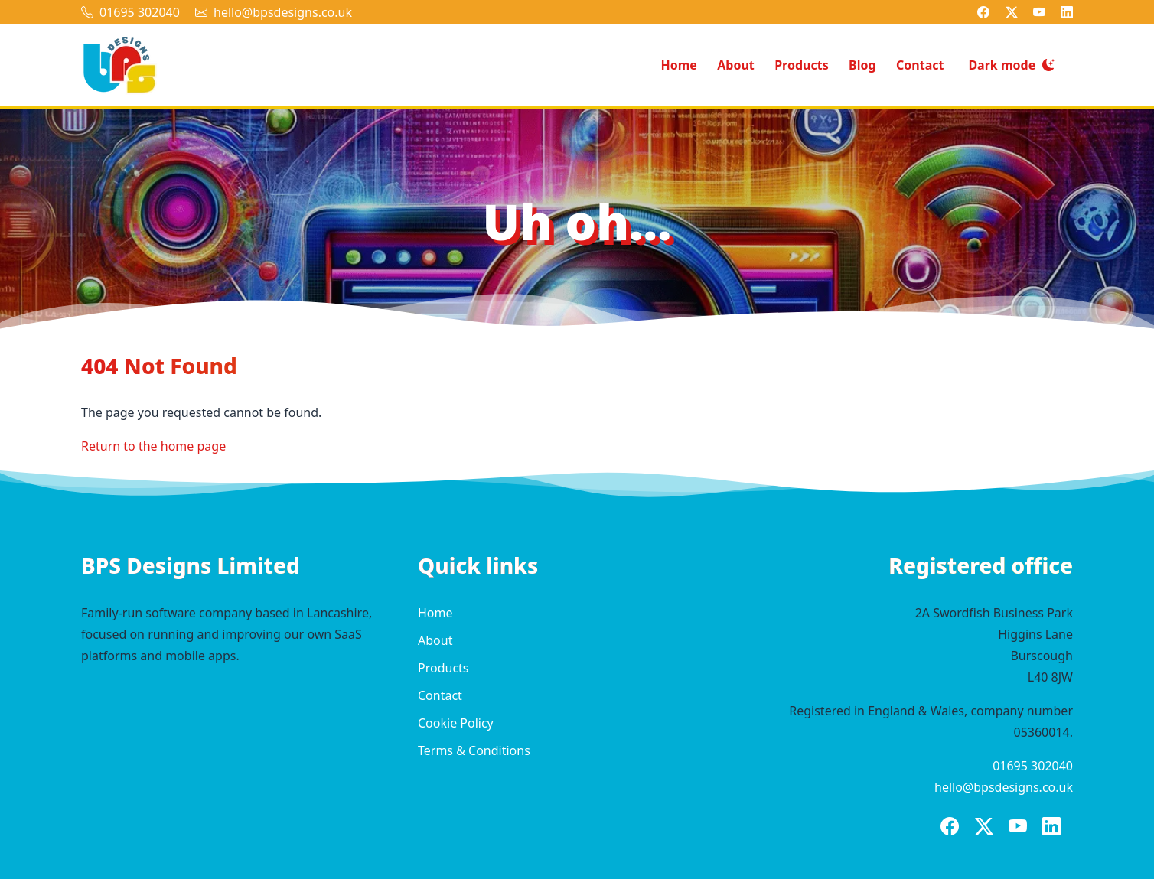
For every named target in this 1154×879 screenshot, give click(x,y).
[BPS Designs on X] (1012, 12)
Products (801, 65)
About (736, 65)
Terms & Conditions (474, 750)
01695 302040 (139, 12)
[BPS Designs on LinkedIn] (1067, 12)
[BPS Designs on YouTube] (1039, 12)
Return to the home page (153, 446)
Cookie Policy (456, 723)
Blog (862, 65)
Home (678, 65)
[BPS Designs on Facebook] (983, 12)
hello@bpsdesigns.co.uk (283, 12)
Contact (920, 65)
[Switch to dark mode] (1011, 65)
